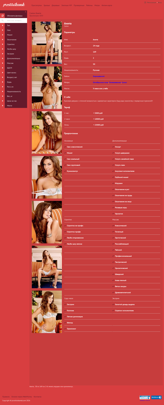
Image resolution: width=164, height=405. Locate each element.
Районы (89, 5)
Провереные (79, 5)
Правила (6, 396)
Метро (97, 5)
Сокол (124, 82)
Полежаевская (115, 82)
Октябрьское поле (100, 82)
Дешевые (55, 5)
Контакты (37, 396)
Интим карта (107, 5)
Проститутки (36, 5)
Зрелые (47, 5)
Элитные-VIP (66, 5)
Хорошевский (99, 76)
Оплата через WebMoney (21, 396)
